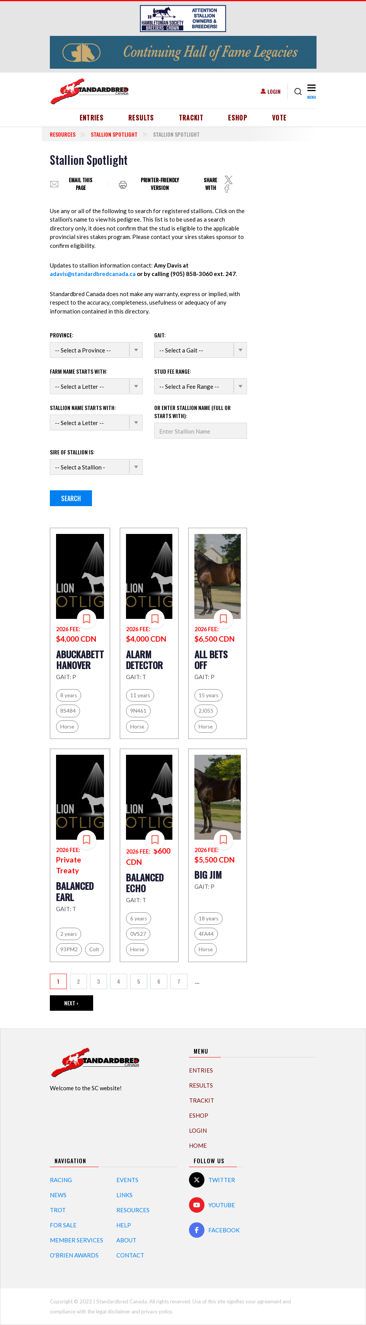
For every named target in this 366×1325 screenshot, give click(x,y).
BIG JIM (208, 874)
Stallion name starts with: (83, 407)
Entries (92, 117)
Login (274, 91)
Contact (130, 1255)
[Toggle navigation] (311, 91)
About (126, 1240)
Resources (62, 134)
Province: (61, 335)
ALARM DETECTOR (144, 659)
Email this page (80, 184)
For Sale (63, 1225)
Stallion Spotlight (114, 134)
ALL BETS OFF (211, 659)
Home (198, 1145)
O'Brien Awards (74, 1255)
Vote (279, 117)
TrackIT (191, 117)
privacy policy (156, 1311)
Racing (61, 1179)
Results (141, 117)
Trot (58, 1209)
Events (127, 1179)
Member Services (76, 1240)
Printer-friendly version (160, 183)
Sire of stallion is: (72, 452)
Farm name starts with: (78, 371)
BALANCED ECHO (144, 882)
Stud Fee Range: (172, 371)
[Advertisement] (289, 269)
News (58, 1194)
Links (124, 1194)
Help (123, 1225)
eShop (237, 117)
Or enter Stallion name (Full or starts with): (192, 411)
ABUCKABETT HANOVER (80, 659)
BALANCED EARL (75, 891)
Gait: (160, 335)
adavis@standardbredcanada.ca (93, 273)
